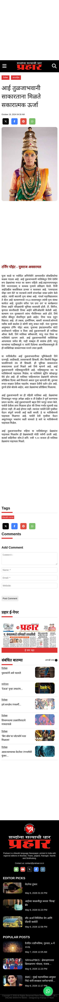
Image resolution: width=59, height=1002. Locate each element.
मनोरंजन (5, 684)
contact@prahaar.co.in (34, 863)
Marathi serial (8, 517)
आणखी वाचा (51, 660)
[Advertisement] (29, 29)
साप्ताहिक (16, 77)
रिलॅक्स (5, 77)
